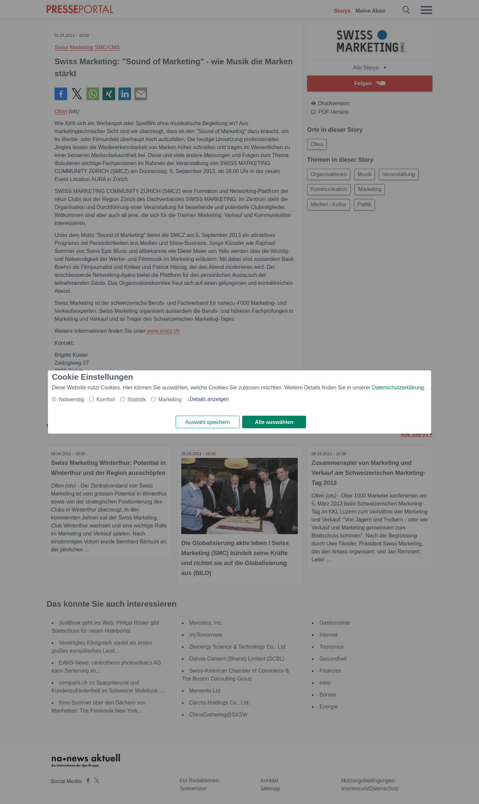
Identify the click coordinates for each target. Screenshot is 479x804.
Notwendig (71, 399)
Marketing (170, 399)
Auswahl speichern (207, 422)
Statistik (136, 399)
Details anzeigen (209, 399)
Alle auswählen (274, 422)
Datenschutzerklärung (398, 387)
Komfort (105, 399)
